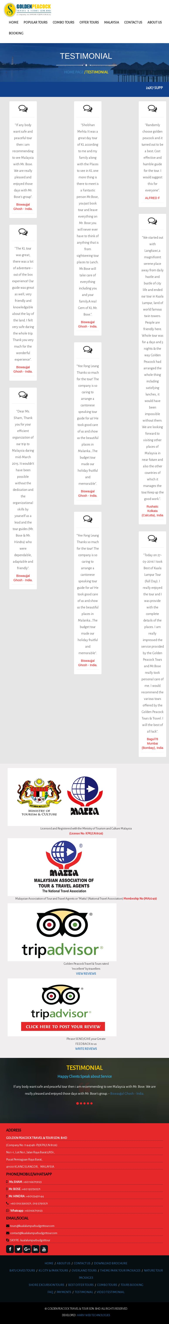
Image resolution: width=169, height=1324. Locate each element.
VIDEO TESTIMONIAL (111, 1292)
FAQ (50, 1292)
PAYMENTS (64, 1292)
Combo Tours (63, 22)
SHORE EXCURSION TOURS (46, 1285)
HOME (49, 1263)
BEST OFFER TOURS (81, 1285)
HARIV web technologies (93, 1315)
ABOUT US (63, 1263)
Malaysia (111, 22)
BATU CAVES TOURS (22, 1270)
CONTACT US (82, 1263)
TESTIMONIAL (84, 1292)
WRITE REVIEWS (86, 1048)
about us (154, 22)
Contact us (133, 22)
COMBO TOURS (107, 1285)
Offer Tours (89, 22)
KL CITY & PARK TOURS (53, 1270)
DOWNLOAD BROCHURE (110, 1263)
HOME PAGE (74, 72)
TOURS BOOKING (132, 1285)
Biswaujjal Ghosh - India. (127, 1093)
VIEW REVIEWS (86, 973)
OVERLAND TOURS (84, 1270)
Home (13, 22)
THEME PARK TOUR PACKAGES (120, 1270)
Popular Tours (35, 22)
